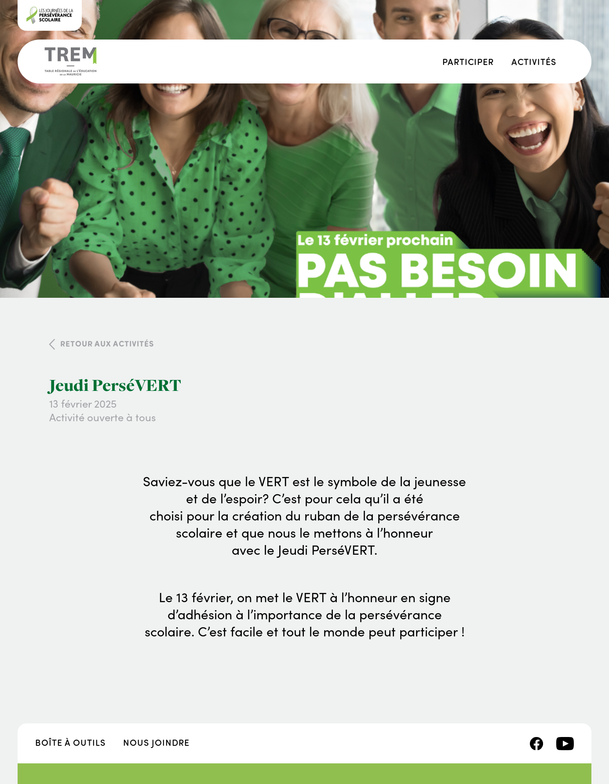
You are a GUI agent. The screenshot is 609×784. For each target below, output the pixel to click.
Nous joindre (156, 742)
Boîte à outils (70, 742)
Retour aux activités (107, 344)
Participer (468, 61)
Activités (533, 61)
